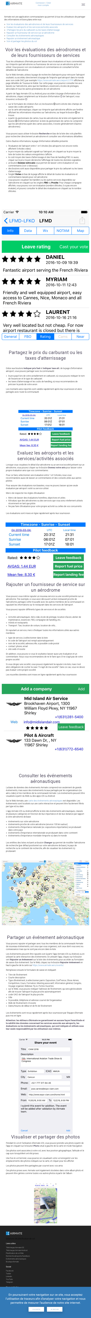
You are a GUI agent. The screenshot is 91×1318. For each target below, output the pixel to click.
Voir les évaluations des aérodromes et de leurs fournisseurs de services (40, 24)
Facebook (10, 1271)
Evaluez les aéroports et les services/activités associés (32, 27)
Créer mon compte (44, 4)
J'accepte (36, 1309)
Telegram (9, 1282)
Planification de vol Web (15, 1253)
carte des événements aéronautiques (45, 800)
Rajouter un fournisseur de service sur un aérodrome (30, 33)
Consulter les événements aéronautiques (25, 35)
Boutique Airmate (12, 1262)
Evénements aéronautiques (16, 1259)
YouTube (9, 1279)
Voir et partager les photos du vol (22, 41)
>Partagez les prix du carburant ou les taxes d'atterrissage (33, 30)
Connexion (40, 3)
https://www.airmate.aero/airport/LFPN (55, 80)
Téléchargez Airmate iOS (15, 1247)
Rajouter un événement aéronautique (23, 38)
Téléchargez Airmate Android (16, 1250)
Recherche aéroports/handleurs (18, 1256)
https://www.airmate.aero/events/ (48, 965)
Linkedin (9, 1276)
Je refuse (55, 1309)
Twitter (8, 1274)
